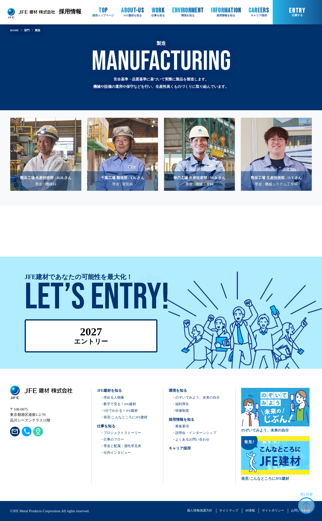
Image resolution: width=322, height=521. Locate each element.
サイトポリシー (273, 510)
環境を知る (178, 390)
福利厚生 (182, 404)
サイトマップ (228, 510)
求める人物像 (114, 397)
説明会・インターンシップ (195, 433)
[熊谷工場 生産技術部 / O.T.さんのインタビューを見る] (276, 144)
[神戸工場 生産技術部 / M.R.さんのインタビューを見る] (199, 144)
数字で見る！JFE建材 (120, 404)
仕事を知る (106, 426)
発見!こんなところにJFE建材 (125, 417)
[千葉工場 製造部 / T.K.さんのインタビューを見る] (122, 144)
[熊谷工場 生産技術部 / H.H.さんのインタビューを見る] (45, 144)
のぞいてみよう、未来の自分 (197, 397)
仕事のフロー (114, 439)
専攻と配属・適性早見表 (122, 446)
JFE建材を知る (109, 390)
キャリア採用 (180, 448)
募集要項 (182, 426)
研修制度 (182, 410)
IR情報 (250, 510)
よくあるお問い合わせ (192, 439)
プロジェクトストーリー (122, 433)
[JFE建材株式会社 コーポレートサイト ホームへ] (31, 12)
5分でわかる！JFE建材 (121, 410)
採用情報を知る (181, 419)
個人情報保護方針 (199, 510)
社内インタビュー (117, 452)
